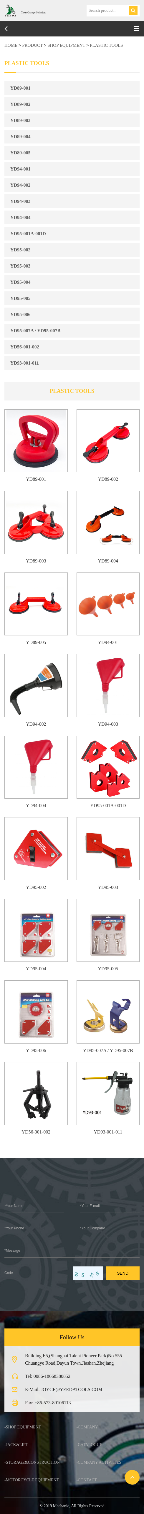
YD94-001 (20, 168)
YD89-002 (20, 104)
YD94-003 (20, 201)
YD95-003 (20, 265)
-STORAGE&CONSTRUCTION (32, 1462)
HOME (10, 45)
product (32, 45)
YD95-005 (20, 298)
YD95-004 (20, 282)
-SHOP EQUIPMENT (22, 1427)
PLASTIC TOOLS (106, 45)
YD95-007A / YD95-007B (35, 330)
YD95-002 (20, 249)
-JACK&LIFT (16, 1445)
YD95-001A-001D (28, 233)
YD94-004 (20, 217)
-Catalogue (89, 1445)
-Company (87, 1427)
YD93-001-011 (24, 362)
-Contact (87, 1480)
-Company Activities (99, 1462)
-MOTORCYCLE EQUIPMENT (31, 1480)
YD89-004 (20, 136)
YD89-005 (20, 152)
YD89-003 (20, 120)
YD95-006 (20, 314)
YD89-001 (20, 88)
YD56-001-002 (24, 346)
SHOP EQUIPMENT (66, 45)
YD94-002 (20, 185)
